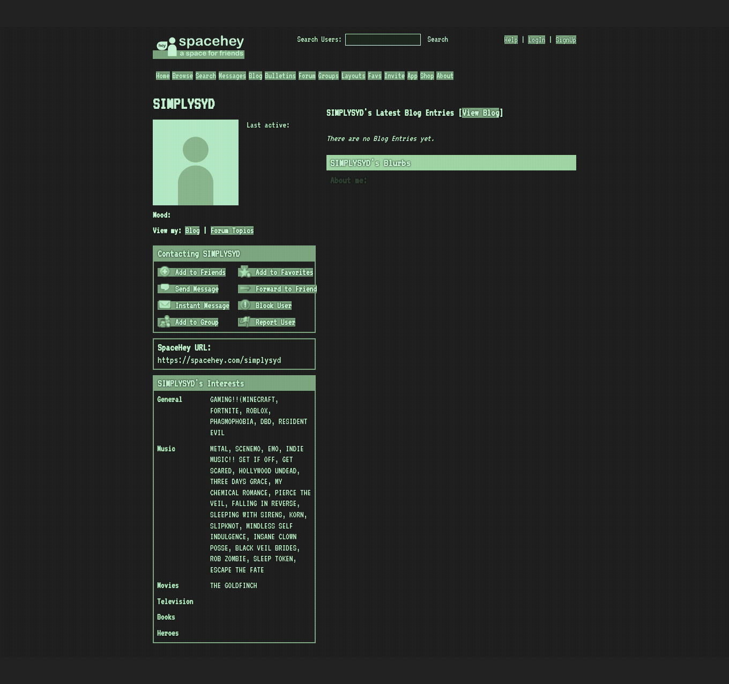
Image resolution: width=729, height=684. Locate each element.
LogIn (536, 39)
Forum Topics (232, 230)
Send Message (189, 289)
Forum (307, 75)
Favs (375, 75)
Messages (232, 75)
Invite (394, 75)
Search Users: (319, 39)
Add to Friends (192, 272)
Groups (328, 75)
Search (438, 39)
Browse (182, 75)
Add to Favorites (276, 272)
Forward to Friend (278, 289)
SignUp (566, 39)
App (412, 75)
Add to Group (189, 322)
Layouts (353, 75)
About (444, 75)
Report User (267, 322)
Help (511, 39)
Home (163, 75)
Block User (265, 305)
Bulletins (280, 75)
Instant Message (194, 305)
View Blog (480, 113)
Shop (427, 75)
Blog (256, 75)
